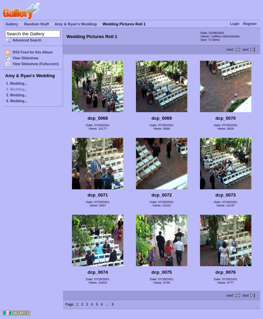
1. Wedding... (16, 83)
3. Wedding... (16, 95)
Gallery (11, 24)
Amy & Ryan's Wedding (76, 24)
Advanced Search (27, 40)
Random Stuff (36, 24)
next (230, 49)
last (246, 49)
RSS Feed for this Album (33, 52)
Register (250, 24)
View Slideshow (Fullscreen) (36, 64)
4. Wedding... (16, 101)
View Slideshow (25, 58)
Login (234, 24)
